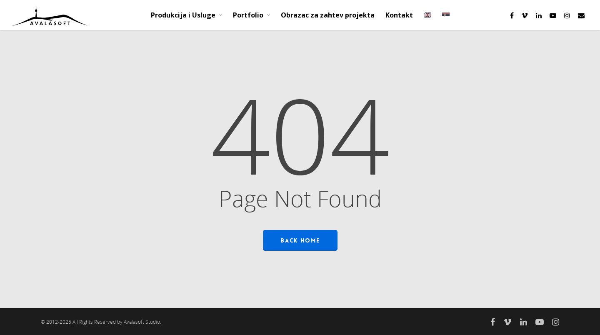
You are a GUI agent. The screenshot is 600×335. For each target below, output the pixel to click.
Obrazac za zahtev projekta (328, 15)
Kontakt (399, 15)
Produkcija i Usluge (187, 15)
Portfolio (252, 15)
